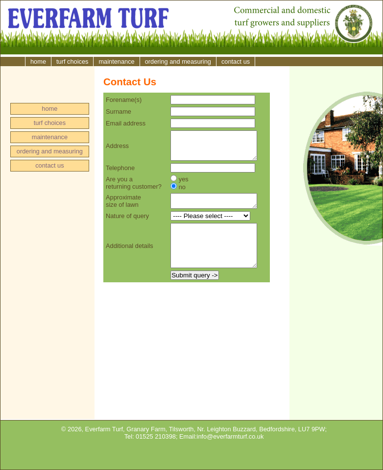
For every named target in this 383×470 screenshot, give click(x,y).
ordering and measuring (178, 61)
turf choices (72, 61)
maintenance (116, 61)
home (38, 61)
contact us (235, 61)
